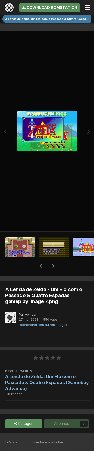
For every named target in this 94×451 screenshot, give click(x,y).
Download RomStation (49, 7)
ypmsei (30, 314)
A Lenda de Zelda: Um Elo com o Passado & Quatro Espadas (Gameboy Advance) (47, 382)
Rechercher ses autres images (43, 325)
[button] (40, 265)
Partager (23, 424)
